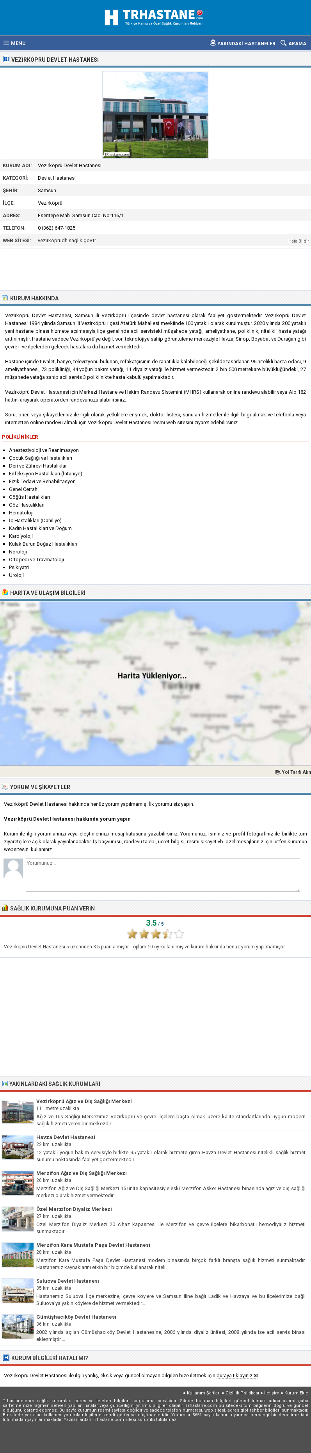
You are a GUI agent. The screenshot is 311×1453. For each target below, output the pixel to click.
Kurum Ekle (296, 1393)
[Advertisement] (156, 268)
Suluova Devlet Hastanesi (67, 1281)
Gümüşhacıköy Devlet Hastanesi (76, 1317)
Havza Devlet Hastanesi (65, 1137)
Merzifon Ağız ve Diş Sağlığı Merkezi (81, 1173)
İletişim (271, 1393)
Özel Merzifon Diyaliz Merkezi (74, 1209)
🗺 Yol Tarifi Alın (293, 772)
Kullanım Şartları (203, 1393)
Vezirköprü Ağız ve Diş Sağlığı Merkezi (84, 1101)
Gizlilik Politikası (242, 1393)
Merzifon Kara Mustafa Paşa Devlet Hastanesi (93, 1245)
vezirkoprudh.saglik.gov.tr (67, 240)
